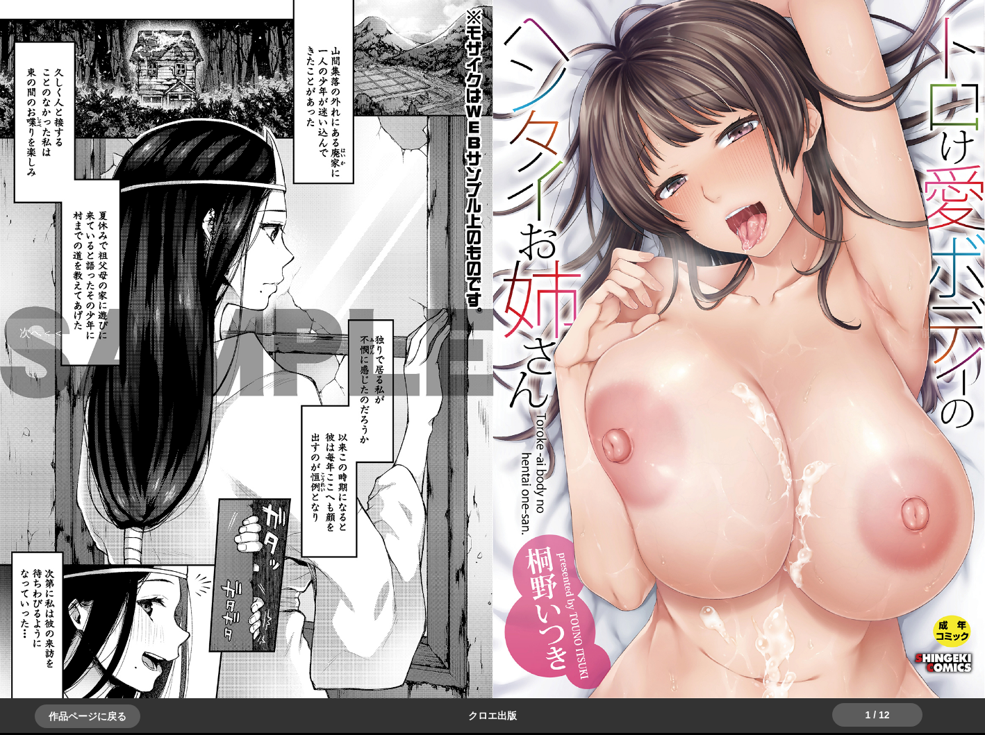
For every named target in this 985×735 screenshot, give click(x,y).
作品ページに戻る (87, 716)
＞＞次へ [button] (41, 333)
